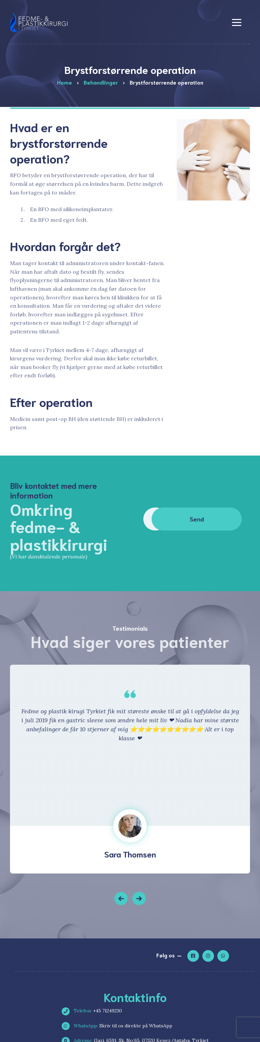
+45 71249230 (94, 1011)
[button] (121, 898)
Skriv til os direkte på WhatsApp (119, 1026)
